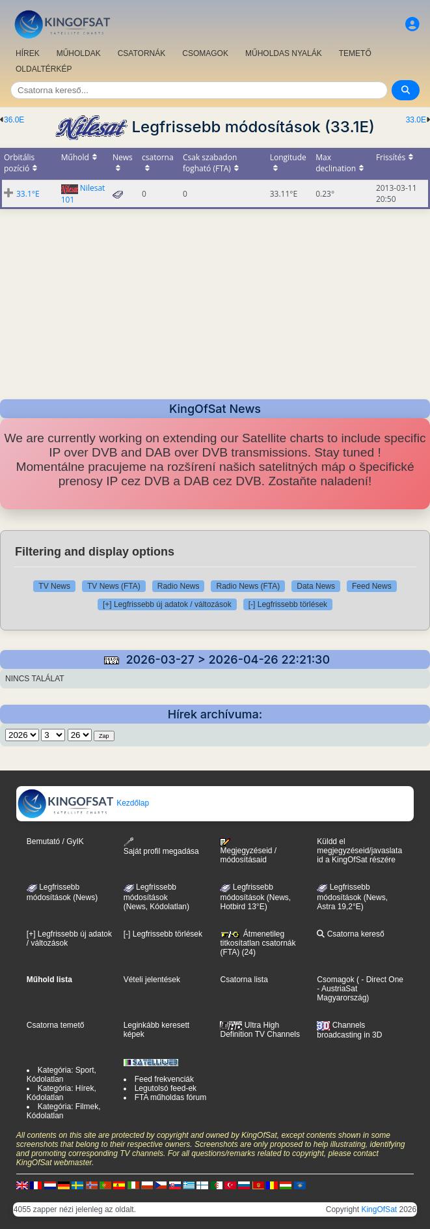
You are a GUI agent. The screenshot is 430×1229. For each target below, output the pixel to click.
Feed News (372, 586)
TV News (54, 586)
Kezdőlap (83, 803)
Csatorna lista (243, 979)
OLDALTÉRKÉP (44, 69)
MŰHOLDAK (79, 53)
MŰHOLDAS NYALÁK (283, 53)
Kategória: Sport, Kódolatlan (61, 1075)
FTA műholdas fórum (170, 1097)
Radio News (178, 586)
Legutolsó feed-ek (165, 1088)
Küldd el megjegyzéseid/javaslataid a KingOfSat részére (359, 850)
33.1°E (28, 193)
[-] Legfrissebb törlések (288, 604)
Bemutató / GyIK (55, 841)
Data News (316, 586)
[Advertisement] (215, 300)
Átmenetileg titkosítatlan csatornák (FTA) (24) (257, 943)
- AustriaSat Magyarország (341, 993)
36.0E (14, 119)
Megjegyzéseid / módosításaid (248, 851)
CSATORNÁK (142, 53)
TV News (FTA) (114, 586)
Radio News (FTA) (248, 586)
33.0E (416, 119)
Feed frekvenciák (164, 1079)
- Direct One (382, 979)
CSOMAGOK (205, 53)
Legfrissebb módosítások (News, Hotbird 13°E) (255, 897)
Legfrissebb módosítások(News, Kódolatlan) (156, 897)
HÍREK (28, 53)
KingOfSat (379, 1209)
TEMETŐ (355, 53)
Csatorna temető (56, 1025)
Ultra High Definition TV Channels (260, 1030)
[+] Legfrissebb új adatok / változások (167, 604)
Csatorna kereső (350, 934)
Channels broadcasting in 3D (349, 1030)
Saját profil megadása (161, 846)
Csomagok (335, 979)
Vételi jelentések (152, 979)
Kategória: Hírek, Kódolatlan (61, 1093)
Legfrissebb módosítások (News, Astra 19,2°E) (352, 897)
